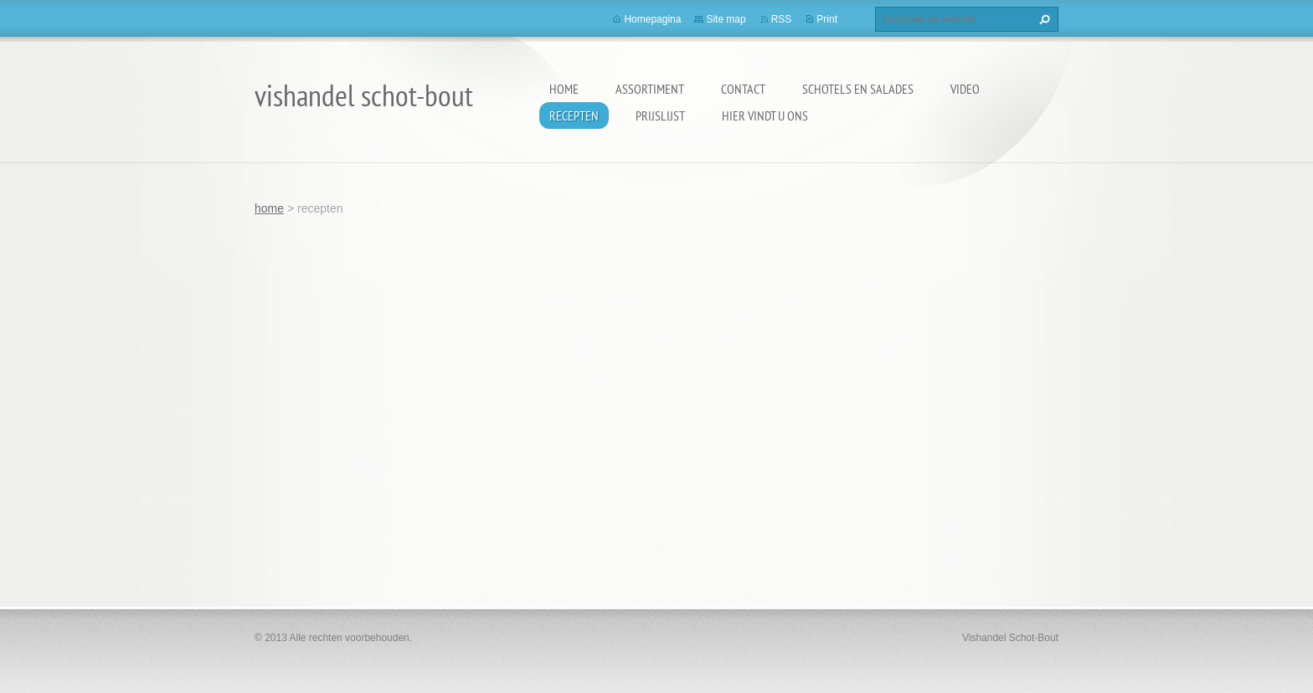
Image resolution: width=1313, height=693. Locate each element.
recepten (574, 115)
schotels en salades (858, 88)
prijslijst (660, 115)
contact (743, 88)
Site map (725, 19)
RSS (781, 19)
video (965, 88)
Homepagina (652, 19)
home (564, 88)
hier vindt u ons (765, 115)
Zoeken (1042, 19)
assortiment (649, 88)
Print (826, 19)
